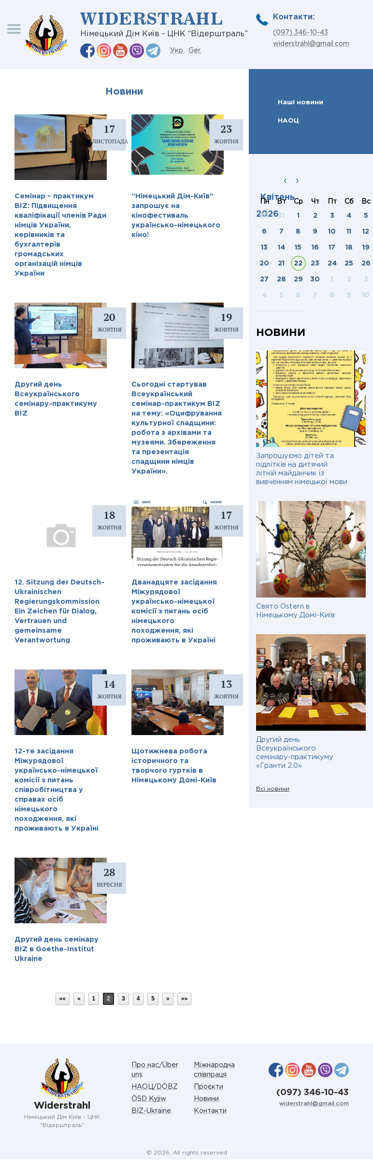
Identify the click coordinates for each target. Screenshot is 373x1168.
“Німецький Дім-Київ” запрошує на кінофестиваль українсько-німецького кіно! (175, 215)
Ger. (194, 51)
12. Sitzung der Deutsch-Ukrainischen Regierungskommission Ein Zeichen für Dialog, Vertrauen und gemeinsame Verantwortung (59, 611)
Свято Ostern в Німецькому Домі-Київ (295, 610)
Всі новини (272, 789)
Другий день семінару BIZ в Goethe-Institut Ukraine (56, 949)
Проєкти (208, 1087)
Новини (206, 1099)
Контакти (210, 1111)
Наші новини (300, 102)
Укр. (177, 51)
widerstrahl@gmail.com (311, 44)
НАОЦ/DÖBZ (154, 1087)
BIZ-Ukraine (151, 1111)
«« (62, 998)
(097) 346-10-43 (300, 33)
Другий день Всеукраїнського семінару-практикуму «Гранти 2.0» (294, 753)
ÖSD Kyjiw (148, 1099)
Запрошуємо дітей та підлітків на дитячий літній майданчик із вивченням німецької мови (301, 469)
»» (184, 998)
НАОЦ (288, 121)
